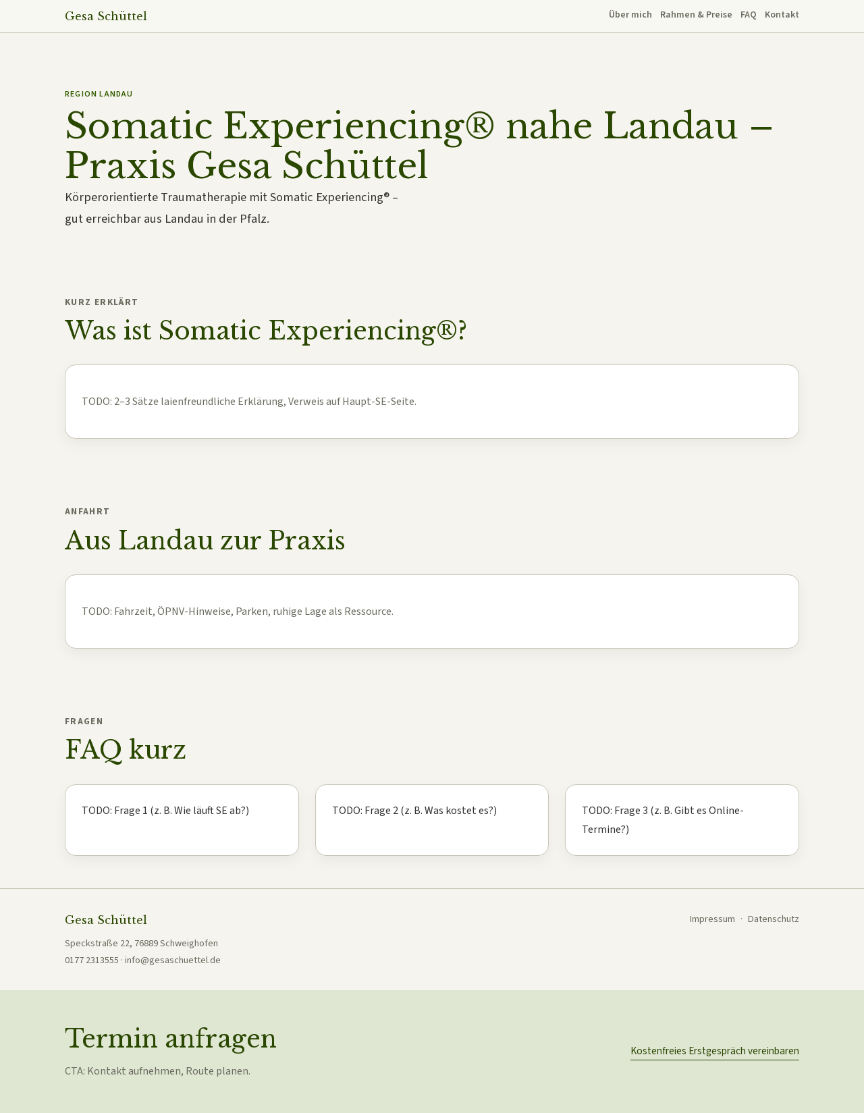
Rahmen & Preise (696, 15)
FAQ (748, 15)
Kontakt (782, 15)
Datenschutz (773, 919)
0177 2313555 (92, 960)
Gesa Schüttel (106, 16)
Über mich (630, 15)
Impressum (712, 919)
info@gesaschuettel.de (173, 960)
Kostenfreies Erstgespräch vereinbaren (714, 1050)
